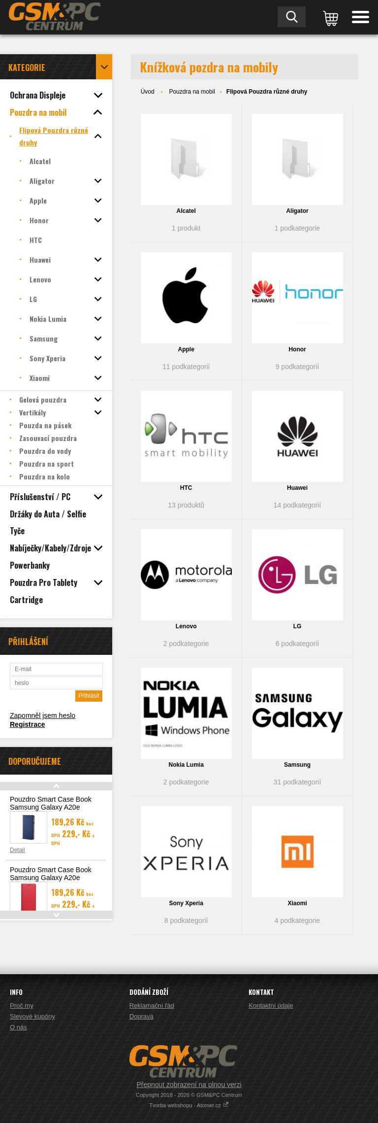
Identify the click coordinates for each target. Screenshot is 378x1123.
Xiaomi (297, 903)
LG (297, 626)
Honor (297, 349)
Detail (17, 850)
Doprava (141, 1016)
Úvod (148, 91)
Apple (186, 349)
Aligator (297, 210)
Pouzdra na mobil (192, 91)
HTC (186, 487)
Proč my (21, 1005)
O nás (18, 1027)
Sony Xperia (186, 903)
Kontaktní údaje (271, 1005)
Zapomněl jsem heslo (42, 715)
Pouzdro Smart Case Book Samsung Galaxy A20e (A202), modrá (51, 807)
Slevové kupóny (32, 1016)
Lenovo (186, 626)
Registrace (27, 724)
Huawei (297, 487)
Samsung (297, 764)
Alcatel (185, 210)
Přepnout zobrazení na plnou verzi (188, 1085)
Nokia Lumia (185, 764)
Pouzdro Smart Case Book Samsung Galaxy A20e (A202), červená (51, 877)
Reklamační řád (151, 1005)
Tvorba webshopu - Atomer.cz (189, 1105)
